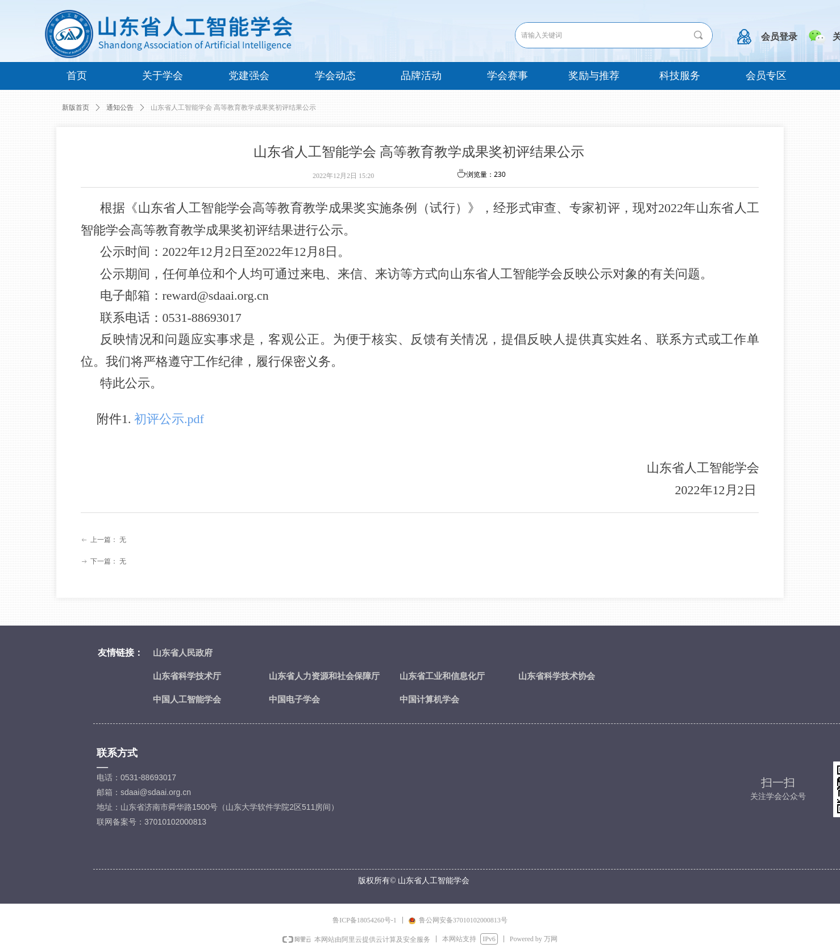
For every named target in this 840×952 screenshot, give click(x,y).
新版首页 (75, 107)
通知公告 (120, 107)
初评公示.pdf (169, 419)
